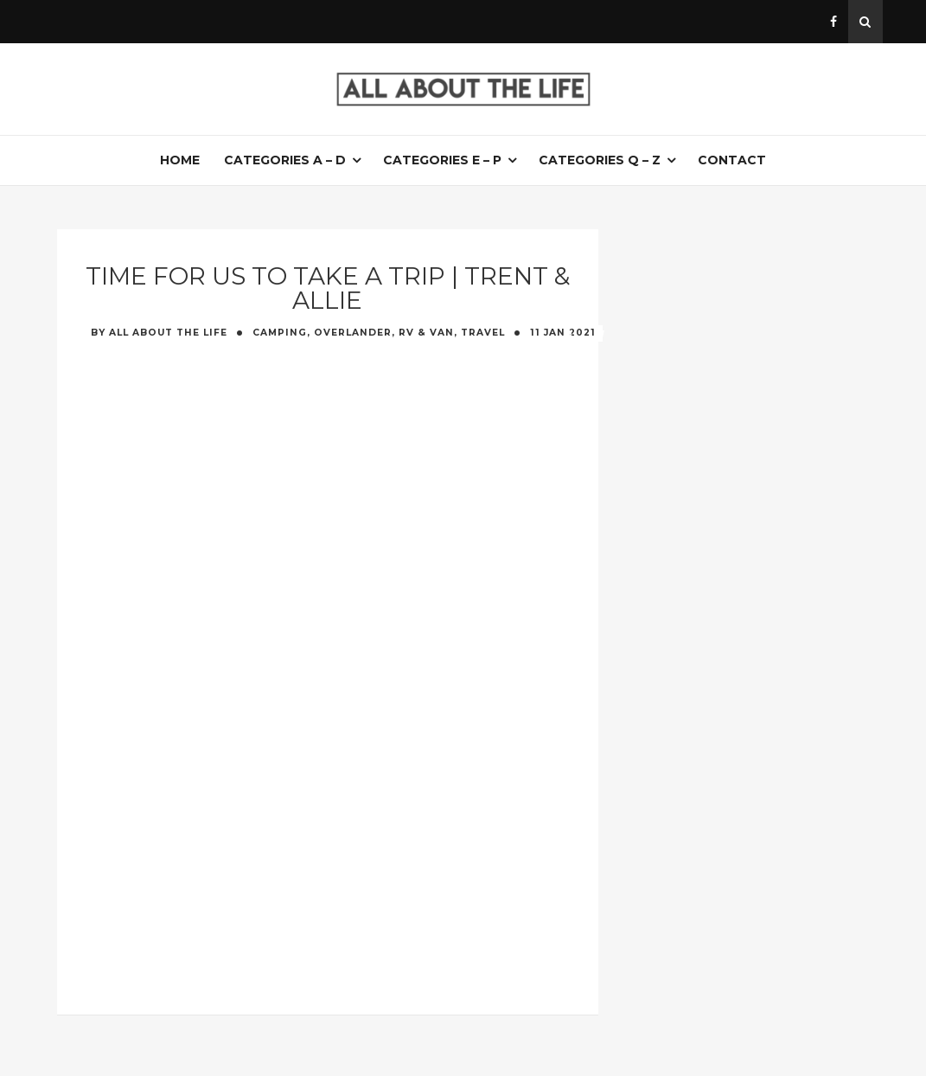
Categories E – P (442, 160)
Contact (732, 160)
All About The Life (168, 332)
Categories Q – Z (600, 160)
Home (180, 160)
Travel (483, 332)
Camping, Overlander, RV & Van (353, 332)
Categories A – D (285, 160)
